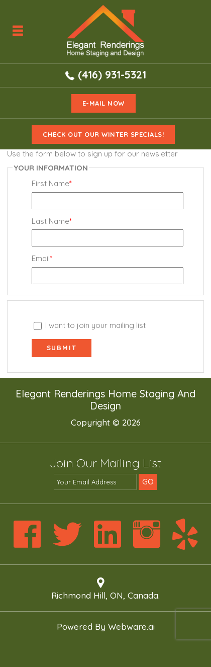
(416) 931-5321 (112, 74)
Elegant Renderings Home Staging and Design (105, 399)
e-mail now (103, 103)
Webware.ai (131, 626)
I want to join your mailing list (90, 325)
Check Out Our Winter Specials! (103, 134)
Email (42, 258)
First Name (52, 183)
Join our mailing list (105, 463)
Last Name (52, 221)
